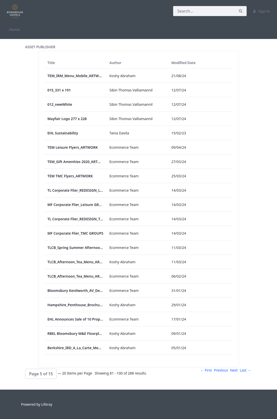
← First (206, 370)
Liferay (46, 404)
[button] (41, 374)
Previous (221, 370)
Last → (245, 370)
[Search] (204, 11)
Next (234, 370)
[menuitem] (14, 29)
